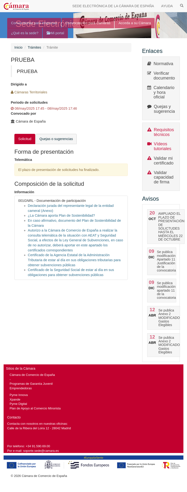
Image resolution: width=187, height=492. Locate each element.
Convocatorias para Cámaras (88, 23)
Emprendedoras (21, 388)
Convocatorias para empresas (34, 23)
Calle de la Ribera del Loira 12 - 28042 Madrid (39, 428)
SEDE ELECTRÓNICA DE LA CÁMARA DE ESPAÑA (113, 6)
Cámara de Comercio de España (32, 375)
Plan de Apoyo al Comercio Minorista (35, 408)
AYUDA (167, 6)
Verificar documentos (165, 75)
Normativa (163, 63)
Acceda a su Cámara (134, 23)
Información (24, 192)
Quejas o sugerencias (56, 139)
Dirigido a (19, 84)
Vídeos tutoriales (162, 146)
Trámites (34, 47)
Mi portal (55, 33)
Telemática (23, 160)
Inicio (18, 47)
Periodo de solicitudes (29, 102)
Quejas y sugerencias (165, 109)
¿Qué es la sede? (24, 33)
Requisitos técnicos (164, 132)
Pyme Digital (18, 404)
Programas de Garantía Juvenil (31, 383)
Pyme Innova (19, 395)
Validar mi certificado (164, 160)
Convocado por (23, 113)
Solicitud (24, 139)
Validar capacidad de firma (164, 177)
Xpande (15, 399)
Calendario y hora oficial (164, 92)
